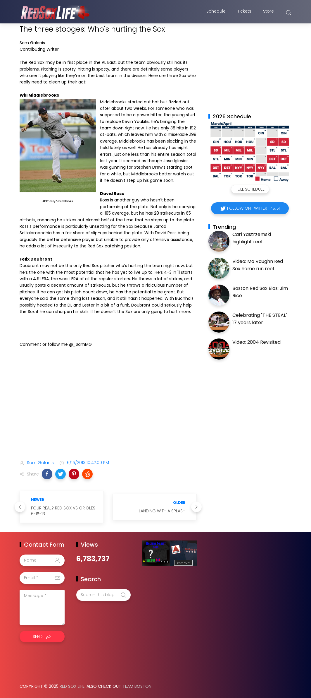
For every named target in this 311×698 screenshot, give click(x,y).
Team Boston (136, 686)
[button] (47, 474)
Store (268, 13)
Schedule (216, 13)
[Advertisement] (108, 409)
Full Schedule (250, 189)
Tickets (244, 13)
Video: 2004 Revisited (256, 342)
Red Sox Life (72, 686)
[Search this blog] (103, 595)
